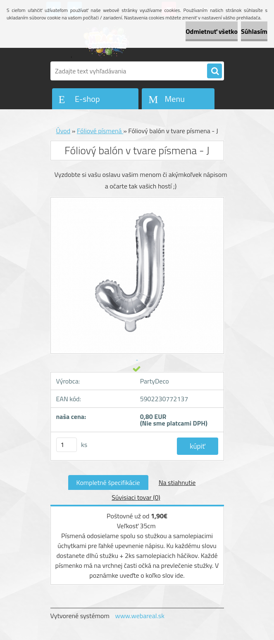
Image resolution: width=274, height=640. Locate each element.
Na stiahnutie (177, 482)
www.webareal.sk (139, 616)
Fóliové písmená (100, 131)
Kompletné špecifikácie (108, 482)
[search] (214, 71)
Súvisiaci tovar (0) (136, 497)
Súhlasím (254, 31)
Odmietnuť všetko (212, 31)
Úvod (63, 131)
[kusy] (66, 445)
